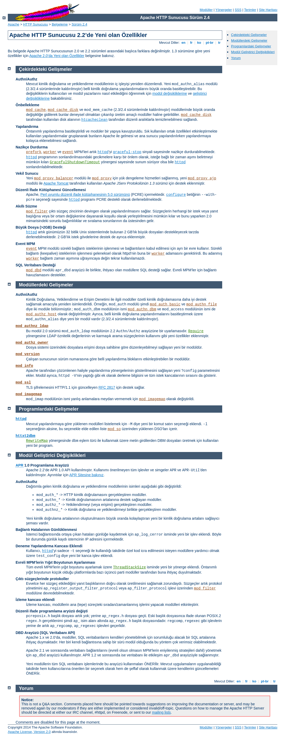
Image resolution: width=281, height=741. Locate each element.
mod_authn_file (201, 304)
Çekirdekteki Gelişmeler (249, 35)
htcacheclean (94, 120)
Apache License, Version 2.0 (29, 732)
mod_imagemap (29, 394)
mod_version (28, 354)
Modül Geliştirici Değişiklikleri (253, 52)
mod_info (24, 366)
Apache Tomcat (55, 183)
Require (195, 331)
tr (219, 43)
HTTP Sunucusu (35, 24)
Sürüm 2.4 (79, 24)
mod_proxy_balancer (53, 178)
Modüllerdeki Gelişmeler (249, 40)
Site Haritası (268, 10)
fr (191, 43)
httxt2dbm (25, 436)
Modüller (206, 10)
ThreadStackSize (129, 567)
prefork (33, 152)
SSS (238, 10)
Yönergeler (223, 10)
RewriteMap (37, 441)
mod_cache (36, 110)
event (67, 152)
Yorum (236, 58)
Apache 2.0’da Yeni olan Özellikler (56, 56)
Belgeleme (60, 24)
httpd (103, 152)
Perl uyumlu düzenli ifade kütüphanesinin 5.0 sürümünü (85, 194)
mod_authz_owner (32, 343)
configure (176, 195)
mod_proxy (102, 178)
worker (49, 152)
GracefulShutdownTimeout (75, 162)
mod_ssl (23, 382)
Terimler (250, 10)
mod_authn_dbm (142, 309)
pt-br (209, 43)
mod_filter (37, 211)
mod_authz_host (41, 314)
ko (199, 43)
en (183, 43)
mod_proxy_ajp (202, 178)
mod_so (114, 429)
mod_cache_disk (63, 110)
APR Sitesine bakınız (86, 475)
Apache (13, 24)
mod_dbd (33, 270)
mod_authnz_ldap (32, 326)
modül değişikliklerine (169, 93)
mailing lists (161, 712)
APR (19, 465)
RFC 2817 (107, 387)
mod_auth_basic (165, 304)
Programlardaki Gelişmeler (251, 46)
